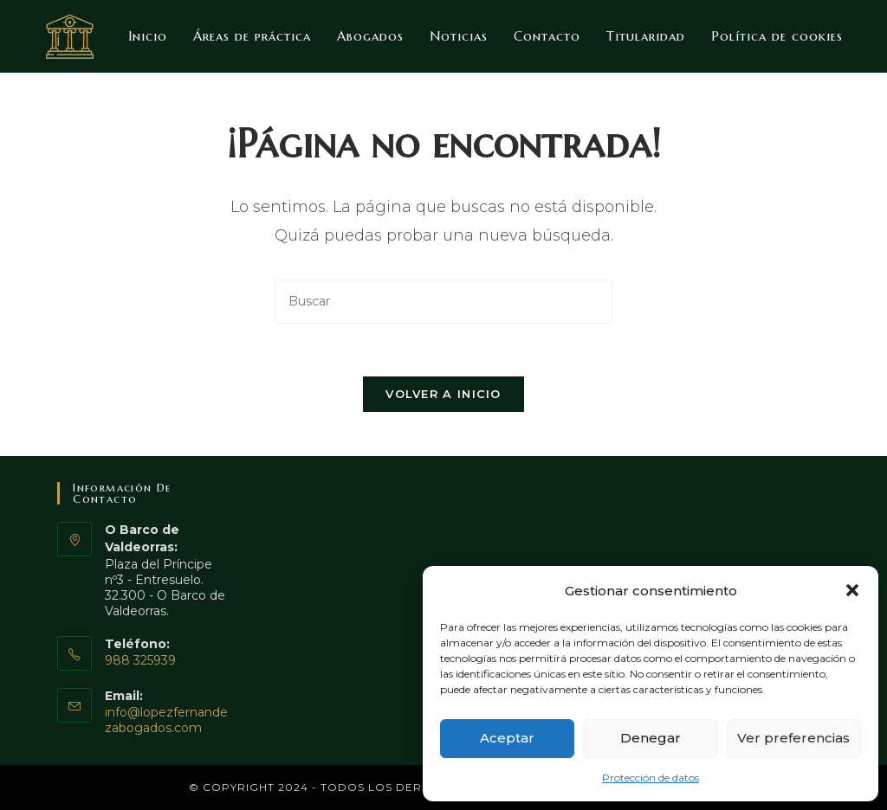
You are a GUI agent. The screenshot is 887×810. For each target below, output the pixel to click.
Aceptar (507, 738)
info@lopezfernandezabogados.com (166, 720)
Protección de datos (650, 777)
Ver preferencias (793, 738)
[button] (852, 590)
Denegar (650, 738)
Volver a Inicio (443, 394)
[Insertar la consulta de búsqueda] (443, 302)
